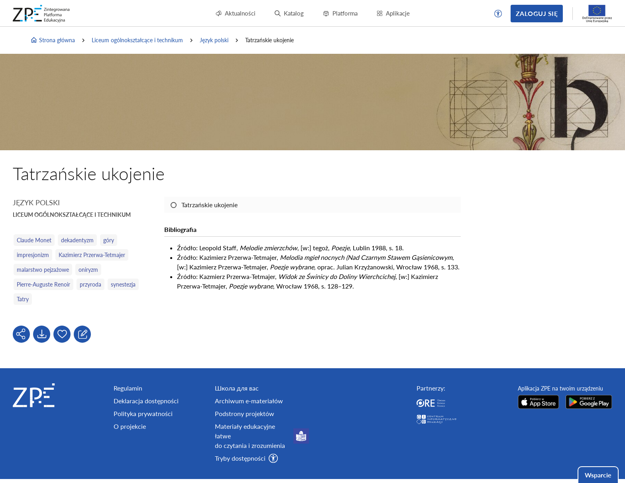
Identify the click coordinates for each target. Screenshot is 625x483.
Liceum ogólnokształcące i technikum (137, 40)
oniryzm (88, 269)
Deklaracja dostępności (146, 400)
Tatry (23, 299)
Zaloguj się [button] (537, 13)
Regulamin (128, 388)
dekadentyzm (77, 240)
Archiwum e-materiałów (249, 400)
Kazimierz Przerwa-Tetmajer (92, 254)
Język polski (214, 40)
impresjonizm (33, 254)
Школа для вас (237, 388)
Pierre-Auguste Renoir (43, 284)
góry (108, 240)
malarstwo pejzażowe (43, 269)
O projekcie (130, 426)
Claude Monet (34, 240)
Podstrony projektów (244, 413)
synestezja (123, 284)
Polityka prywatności (143, 413)
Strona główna (52, 40)
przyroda (90, 284)
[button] (498, 13)
